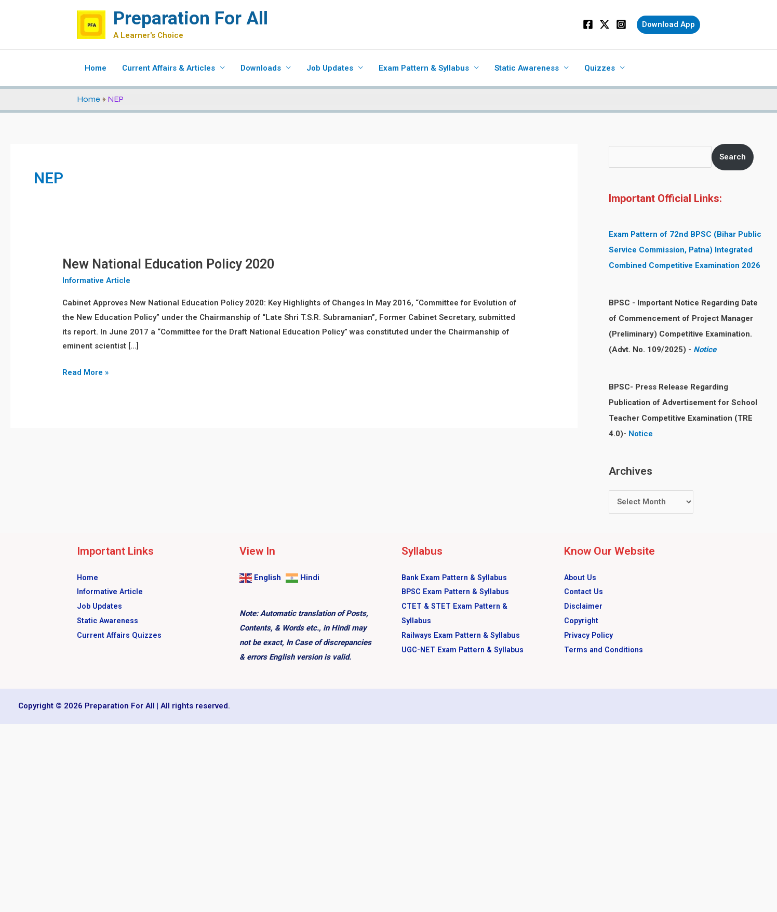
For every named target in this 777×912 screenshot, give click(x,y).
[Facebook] (588, 24)
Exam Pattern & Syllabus (424, 68)
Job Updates (329, 68)
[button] (668, 25)
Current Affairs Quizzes (120, 635)
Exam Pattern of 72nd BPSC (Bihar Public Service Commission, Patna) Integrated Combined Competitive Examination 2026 (685, 250)
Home (95, 68)
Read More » (85, 371)
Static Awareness (526, 68)
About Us (580, 577)
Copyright (581, 620)
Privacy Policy (589, 635)
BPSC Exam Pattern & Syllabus (457, 591)
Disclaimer (584, 606)
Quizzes (599, 68)
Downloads (260, 68)
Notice (704, 349)
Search (732, 157)
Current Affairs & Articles (168, 68)
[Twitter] (604, 24)
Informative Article (96, 280)
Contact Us (584, 591)
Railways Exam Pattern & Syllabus (463, 635)
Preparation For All (190, 18)
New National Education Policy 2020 (168, 264)
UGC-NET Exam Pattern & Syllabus (465, 649)
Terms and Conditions (604, 649)
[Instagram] (621, 24)
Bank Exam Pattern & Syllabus (457, 577)
